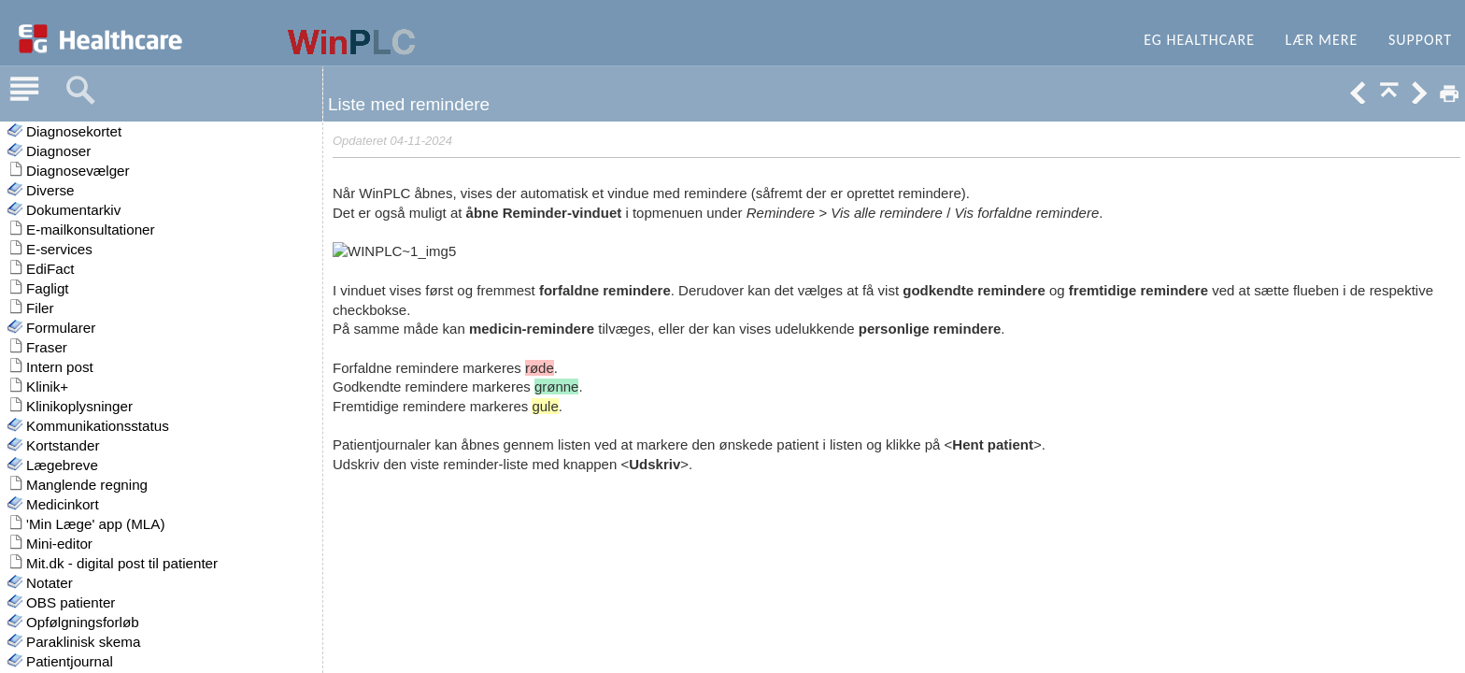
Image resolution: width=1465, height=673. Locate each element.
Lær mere (1322, 40)
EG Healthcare (1199, 40)
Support (1420, 40)
